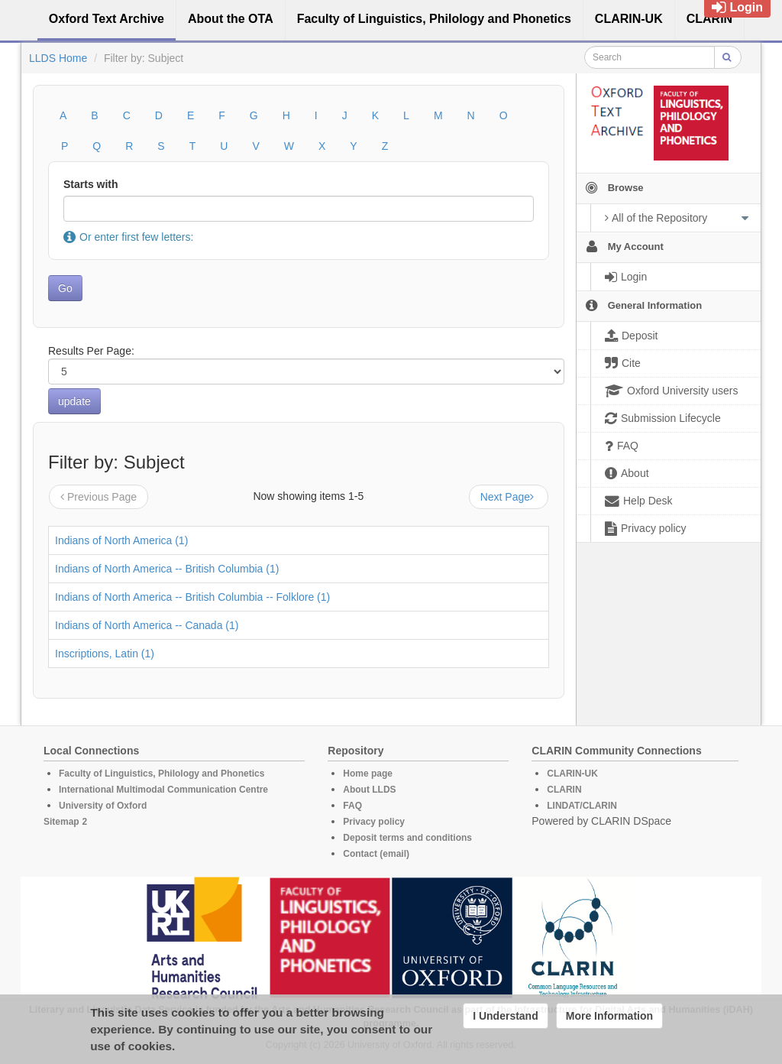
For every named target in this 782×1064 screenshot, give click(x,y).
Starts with (90, 184)
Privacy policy (374, 821)
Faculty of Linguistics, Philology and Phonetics (161, 773)
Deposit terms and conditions (407, 837)
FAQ (352, 805)
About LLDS (369, 789)
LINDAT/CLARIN (582, 805)
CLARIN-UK (572, 773)
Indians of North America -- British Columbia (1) (167, 569)
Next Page (508, 497)
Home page (368, 773)
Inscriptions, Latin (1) (104, 653)
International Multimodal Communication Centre (163, 789)
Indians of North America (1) (121, 540)
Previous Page (98, 497)
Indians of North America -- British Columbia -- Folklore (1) (192, 597)
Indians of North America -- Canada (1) (146, 625)
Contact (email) (376, 853)
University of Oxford (103, 805)
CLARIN (564, 789)
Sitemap (61, 821)
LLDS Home (58, 58)
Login (737, 7)
